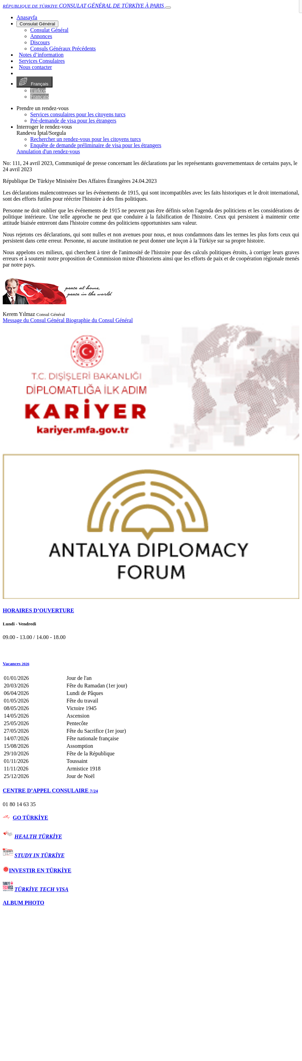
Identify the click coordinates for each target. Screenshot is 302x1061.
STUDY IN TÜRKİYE (39, 855)
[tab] (151, 611)
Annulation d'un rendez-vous (48, 151)
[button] (151, 664)
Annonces (41, 36)
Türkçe (38, 90)
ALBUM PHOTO (23, 903)
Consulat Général (37, 23)
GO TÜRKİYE (30, 818)
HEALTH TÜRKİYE (38, 836)
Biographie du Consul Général (99, 320)
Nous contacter (35, 67)
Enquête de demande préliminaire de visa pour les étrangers (95, 145)
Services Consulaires (42, 61)
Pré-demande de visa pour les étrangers (73, 120)
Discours (40, 42)
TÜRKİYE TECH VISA (41, 889)
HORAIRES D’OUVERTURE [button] (38, 610)
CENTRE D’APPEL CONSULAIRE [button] (50, 790)
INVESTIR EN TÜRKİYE (37, 870)
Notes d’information (41, 55)
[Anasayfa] (26, 17)
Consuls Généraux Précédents (63, 48)
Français (34, 82)
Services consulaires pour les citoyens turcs (78, 114)
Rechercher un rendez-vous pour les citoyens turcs (85, 139)
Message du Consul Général (34, 320)
